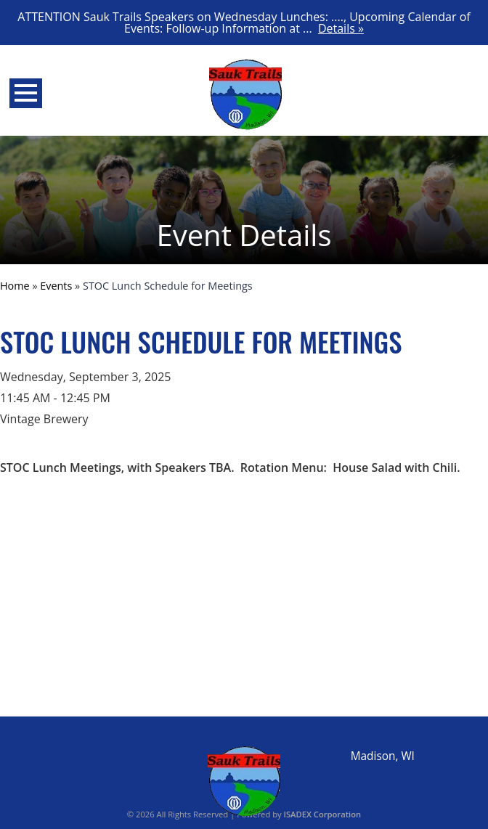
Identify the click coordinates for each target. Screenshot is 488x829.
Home (15, 286)
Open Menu (25, 93)
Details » (341, 28)
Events (56, 286)
